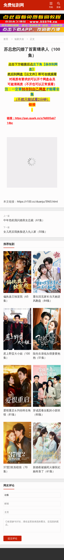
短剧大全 (19, 39)
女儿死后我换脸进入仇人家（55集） (25, 231)
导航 (51, 5)
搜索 (58, 5)
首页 (5, 39)
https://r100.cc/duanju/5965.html (37, 201)
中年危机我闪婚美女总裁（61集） (24, 220)
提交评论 (12, 540)
